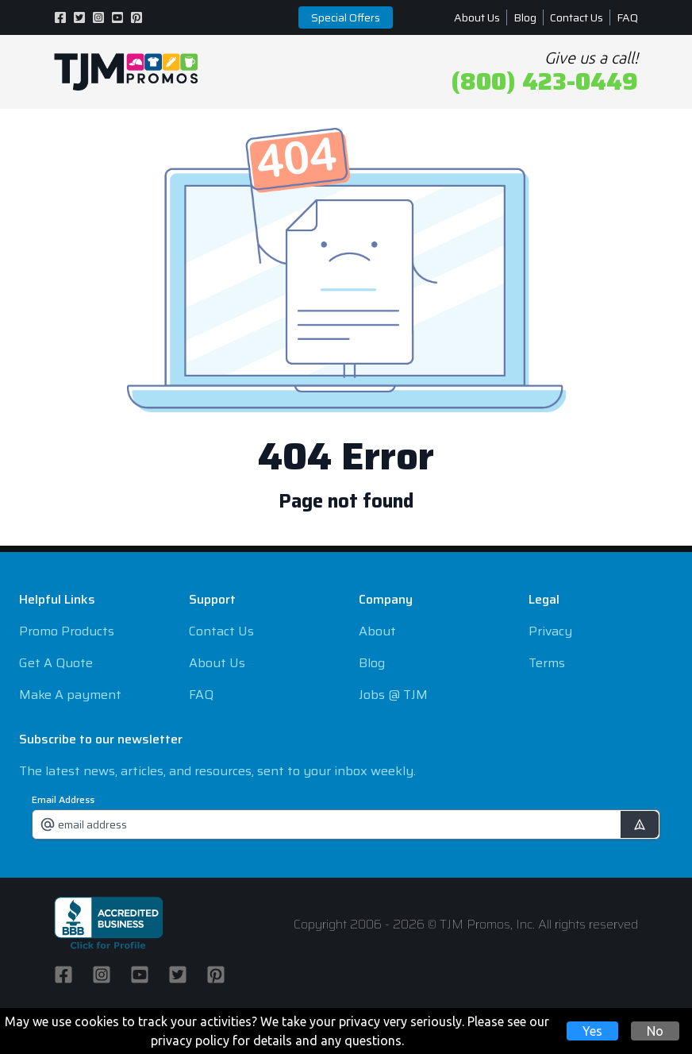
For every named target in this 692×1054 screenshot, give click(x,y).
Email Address (63, 799)
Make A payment (70, 695)
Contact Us (576, 17)
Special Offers (345, 17)
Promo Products (66, 631)
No (655, 1031)
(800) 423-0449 (544, 81)
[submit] (640, 824)
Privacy (550, 631)
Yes (592, 1031)
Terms (547, 663)
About (377, 631)
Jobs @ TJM (393, 695)
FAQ (627, 17)
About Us (477, 17)
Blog (524, 17)
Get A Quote (56, 663)
